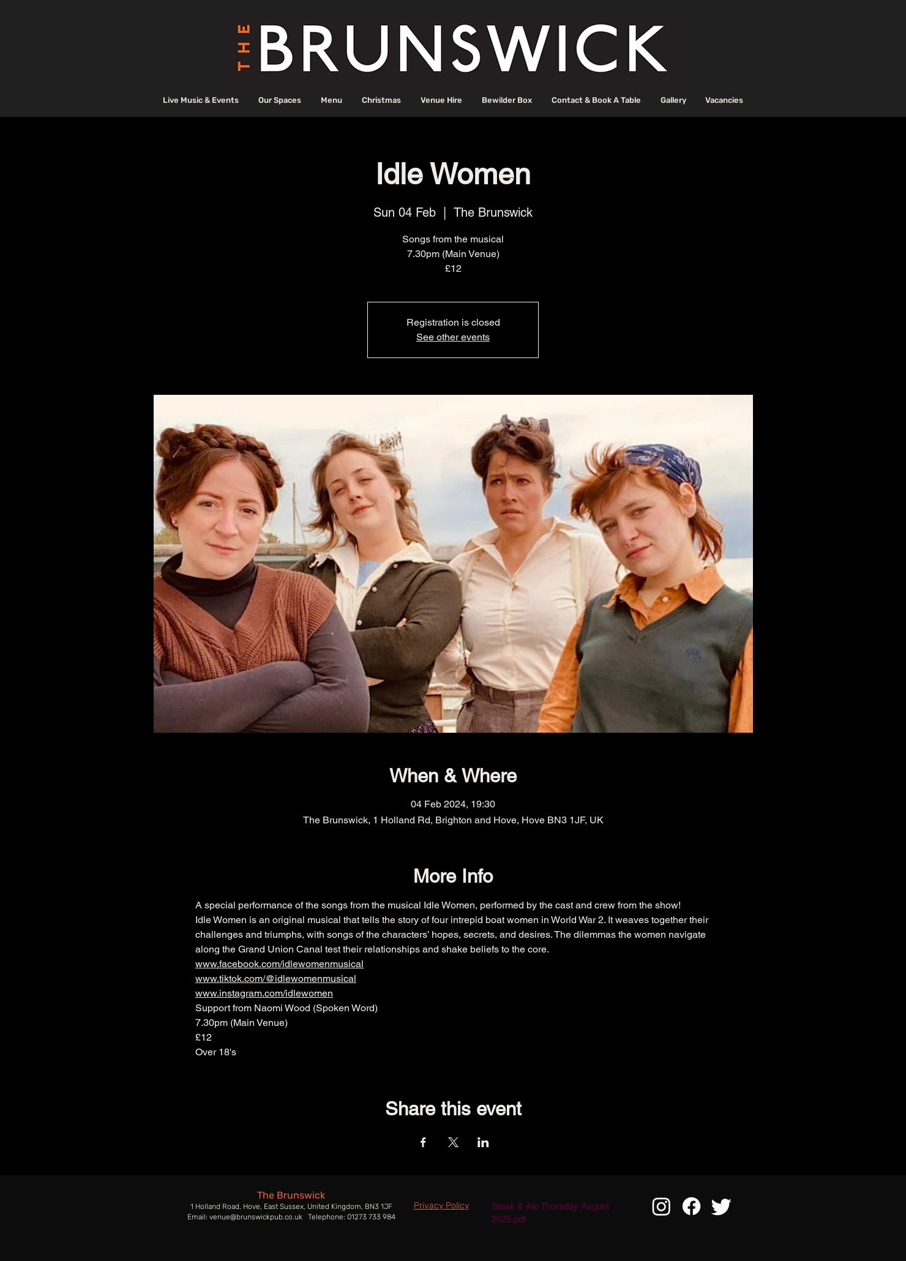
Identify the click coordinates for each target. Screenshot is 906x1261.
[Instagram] (661, 1206)
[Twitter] (721, 1206)
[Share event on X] (453, 1142)
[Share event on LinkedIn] (483, 1142)
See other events (453, 337)
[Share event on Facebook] (423, 1142)
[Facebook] (691, 1206)
